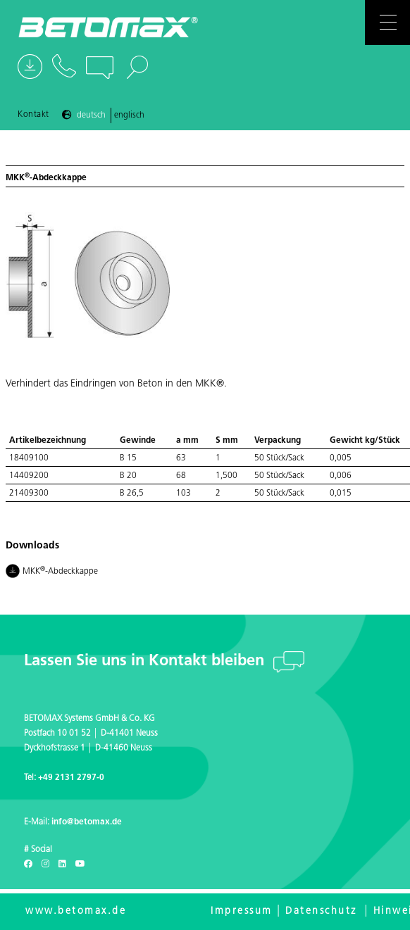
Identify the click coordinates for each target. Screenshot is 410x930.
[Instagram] (45, 864)
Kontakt (33, 115)
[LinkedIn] (62, 864)
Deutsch (91, 115)
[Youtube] (80, 864)
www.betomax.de (75, 911)
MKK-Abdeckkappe (53, 572)
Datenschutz (321, 911)
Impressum (242, 911)
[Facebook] (28, 864)
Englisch (129, 115)
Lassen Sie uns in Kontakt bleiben (146, 661)
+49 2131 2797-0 (71, 778)
